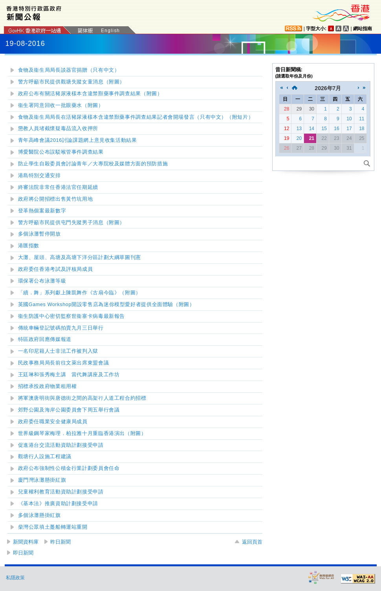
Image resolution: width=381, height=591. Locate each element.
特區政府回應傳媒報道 (44, 339)
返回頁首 (252, 542)
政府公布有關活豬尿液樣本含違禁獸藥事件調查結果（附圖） (90, 93)
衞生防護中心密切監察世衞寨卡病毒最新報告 (71, 316)
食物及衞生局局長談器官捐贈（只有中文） (69, 70)
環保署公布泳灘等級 (42, 281)
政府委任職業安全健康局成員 (53, 421)
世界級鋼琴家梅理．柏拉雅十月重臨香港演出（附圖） (82, 433)
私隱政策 (15, 577)
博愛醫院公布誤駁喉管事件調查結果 (61, 152)
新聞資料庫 (25, 542)
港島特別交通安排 (39, 175)
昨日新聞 (60, 542)
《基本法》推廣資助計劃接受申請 (58, 503)
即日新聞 (23, 553)
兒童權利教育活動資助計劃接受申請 (61, 492)
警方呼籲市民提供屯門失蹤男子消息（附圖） (71, 222)
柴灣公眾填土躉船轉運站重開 (53, 527)
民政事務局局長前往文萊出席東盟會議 (63, 363)
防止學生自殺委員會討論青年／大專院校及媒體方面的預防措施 (93, 164)
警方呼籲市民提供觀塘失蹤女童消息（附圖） (71, 82)
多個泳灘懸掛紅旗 (39, 515)
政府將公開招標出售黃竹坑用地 (55, 199)
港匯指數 (29, 245)
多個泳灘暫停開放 (39, 234)
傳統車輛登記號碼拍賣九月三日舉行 (61, 328)
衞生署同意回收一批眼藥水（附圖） (61, 105)
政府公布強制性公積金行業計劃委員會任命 (69, 468)
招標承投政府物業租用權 (47, 386)
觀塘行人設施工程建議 (44, 456)
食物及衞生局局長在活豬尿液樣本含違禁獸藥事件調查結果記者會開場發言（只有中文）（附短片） (136, 117)
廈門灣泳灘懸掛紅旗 (42, 480)
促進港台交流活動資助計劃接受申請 (61, 445)
